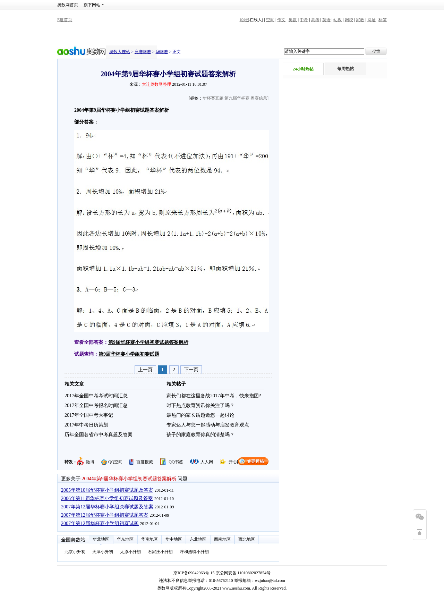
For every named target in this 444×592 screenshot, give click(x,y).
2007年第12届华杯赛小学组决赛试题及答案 (107, 506)
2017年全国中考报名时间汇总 (96, 405)
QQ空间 (115, 461)
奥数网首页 (67, 4)
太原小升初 (130, 551)
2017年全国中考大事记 (89, 415)
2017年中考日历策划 (86, 425)
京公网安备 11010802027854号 (243, 572)
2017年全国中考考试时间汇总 (96, 395)
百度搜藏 (144, 461)
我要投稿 (253, 461)
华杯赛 (162, 51)
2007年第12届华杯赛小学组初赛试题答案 (104, 515)
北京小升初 (75, 551)
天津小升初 (102, 551)
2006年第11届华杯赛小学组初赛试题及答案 (107, 498)
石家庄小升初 (160, 551)
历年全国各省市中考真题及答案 (99, 434)
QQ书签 (176, 461)
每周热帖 (345, 68)
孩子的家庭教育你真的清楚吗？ (200, 434)
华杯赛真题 (213, 98)
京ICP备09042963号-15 (194, 572)
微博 (90, 461)
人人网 (206, 461)
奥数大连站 (119, 51)
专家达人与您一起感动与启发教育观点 (207, 425)
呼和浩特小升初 (194, 551)
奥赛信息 (258, 98)
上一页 (145, 369)
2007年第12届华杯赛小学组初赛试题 (100, 523)
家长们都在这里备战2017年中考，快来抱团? (213, 395)
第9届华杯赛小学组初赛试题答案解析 (148, 342)
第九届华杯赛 (236, 98)
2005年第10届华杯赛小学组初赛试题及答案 (107, 490)
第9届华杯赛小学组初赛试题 (129, 354)
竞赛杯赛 (143, 51)
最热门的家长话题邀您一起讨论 (200, 415)
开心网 (235, 461)
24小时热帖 (303, 69)
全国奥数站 (73, 539)
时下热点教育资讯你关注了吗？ (200, 405)
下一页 (191, 369)
